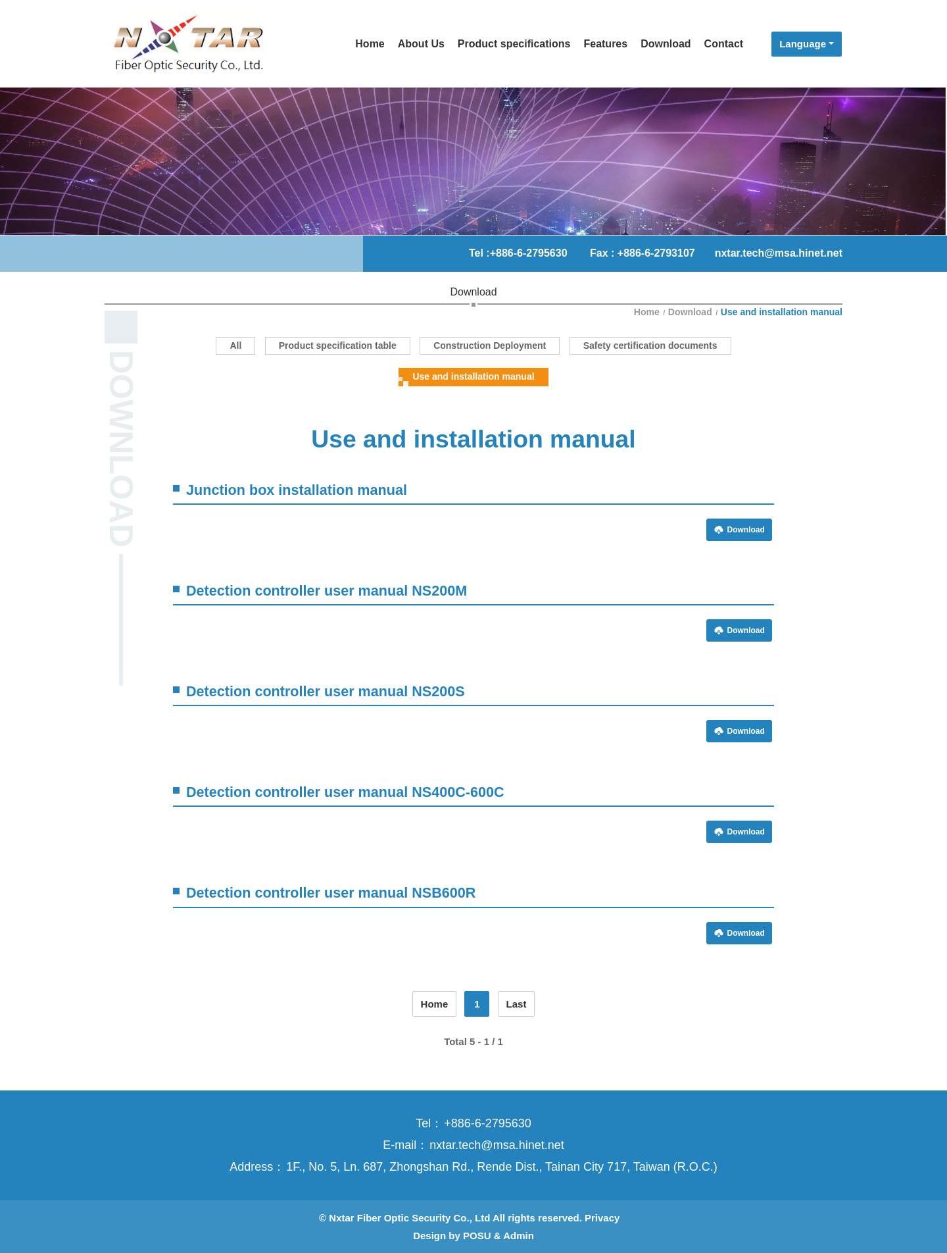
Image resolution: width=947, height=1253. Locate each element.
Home (648, 312)
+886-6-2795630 (529, 253)
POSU (477, 1235)
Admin (518, 1235)
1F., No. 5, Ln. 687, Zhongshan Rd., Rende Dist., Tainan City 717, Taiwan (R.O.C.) (501, 1166)
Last (516, 1004)
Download (690, 312)
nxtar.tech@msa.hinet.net (778, 253)
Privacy (602, 1217)
